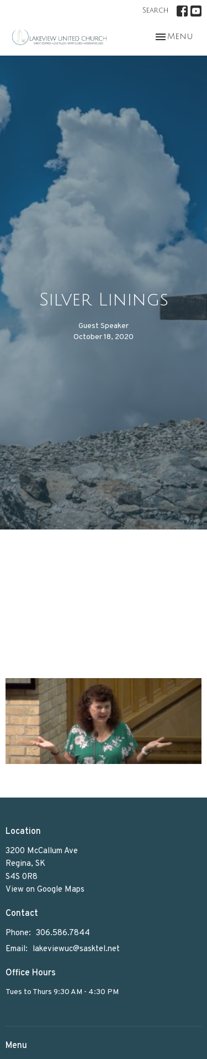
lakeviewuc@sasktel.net (76, 949)
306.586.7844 (63, 933)
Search (155, 10)
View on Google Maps (45, 890)
